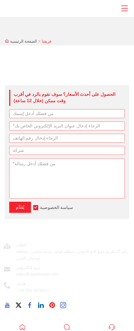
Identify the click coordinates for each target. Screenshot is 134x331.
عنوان (21, 244)
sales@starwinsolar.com (37, 274)
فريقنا (46, 41)
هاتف (21, 283)
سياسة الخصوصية (56, 207)
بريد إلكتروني (28, 267)
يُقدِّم (20, 207)
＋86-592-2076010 (32, 290)
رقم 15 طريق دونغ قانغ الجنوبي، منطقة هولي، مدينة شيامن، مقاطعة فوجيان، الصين (72, 254)
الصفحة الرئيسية (23, 41)
